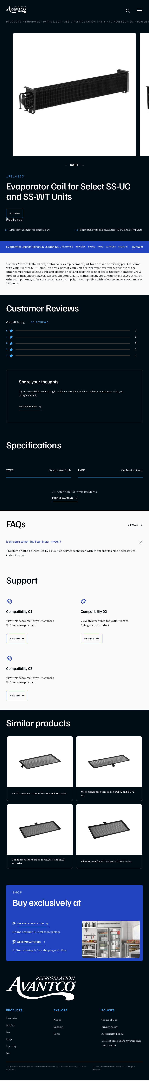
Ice (8, 1054)
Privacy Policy (109, 1027)
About (57, 1020)
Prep (9, 1040)
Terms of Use (109, 1020)
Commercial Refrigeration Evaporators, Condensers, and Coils (74, 22)
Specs (91, 247)
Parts (57, 1034)
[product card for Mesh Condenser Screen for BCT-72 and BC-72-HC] (109, 769)
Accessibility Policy (112, 1034)
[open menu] (140, 11)
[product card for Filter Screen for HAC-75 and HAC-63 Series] (109, 837)
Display (10, 1026)
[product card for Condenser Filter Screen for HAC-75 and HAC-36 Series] (40, 837)
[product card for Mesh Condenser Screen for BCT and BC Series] (40, 769)
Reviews (80, 247)
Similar (122, 247)
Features (67, 247)
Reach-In (11, 1019)
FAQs (100, 247)
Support (111, 247)
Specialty (11, 1047)
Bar (8, 1033)
